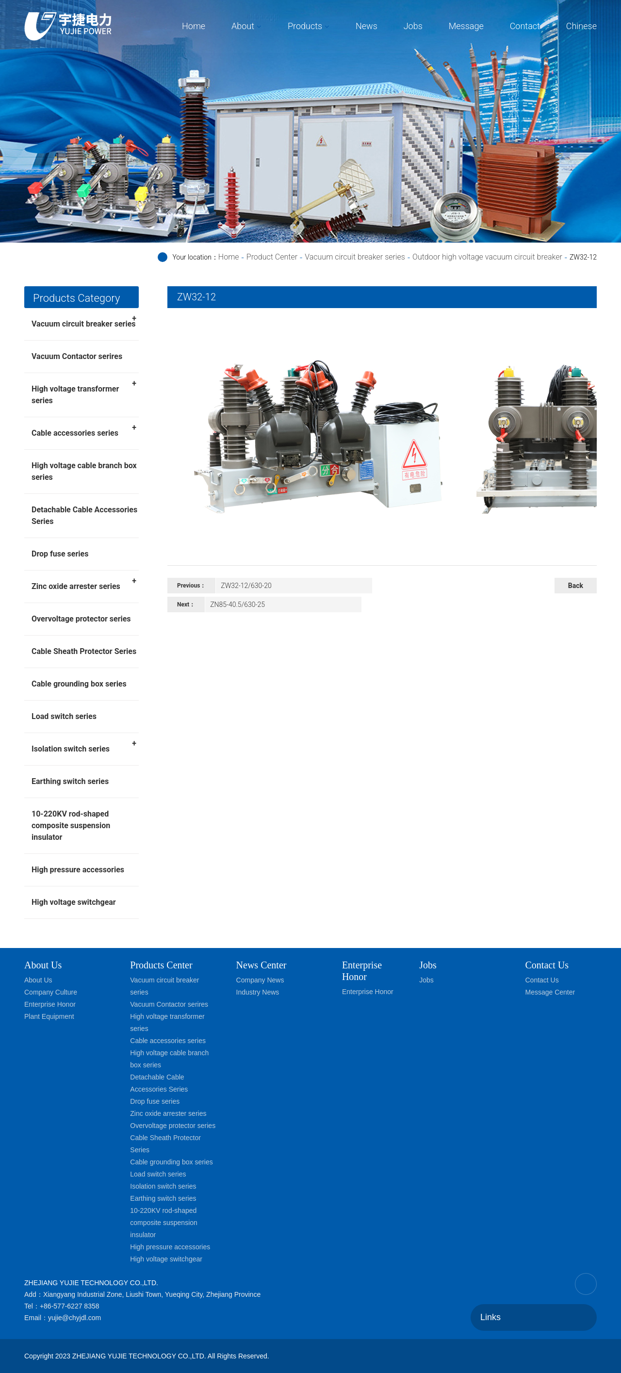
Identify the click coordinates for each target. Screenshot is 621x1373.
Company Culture (50, 992)
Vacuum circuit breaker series (355, 257)
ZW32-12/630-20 (246, 585)
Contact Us (541, 980)
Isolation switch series (84, 745)
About (242, 26)
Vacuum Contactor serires (77, 356)
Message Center (550, 992)
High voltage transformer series (84, 391)
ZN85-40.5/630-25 (237, 604)
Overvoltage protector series (81, 618)
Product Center (271, 257)
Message (466, 26)
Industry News (257, 992)
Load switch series (64, 716)
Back (575, 585)
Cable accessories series (84, 430)
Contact (525, 26)
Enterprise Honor (50, 1004)
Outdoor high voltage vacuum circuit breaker (487, 257)
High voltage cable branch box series (84, 471)
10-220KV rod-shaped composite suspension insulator (71, 825)
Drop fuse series (60, 553)
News (366, 26)
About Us (43, 965)
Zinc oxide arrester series (84, 583)
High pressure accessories (78, 869)
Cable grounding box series (79, 683)
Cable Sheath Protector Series (84, 651)
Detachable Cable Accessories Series (84, 515)
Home (193, 26)
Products (305, 26)
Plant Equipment (49, 1016)
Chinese (581, 26)
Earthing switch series (70, 781)
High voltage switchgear (74, 902)
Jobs (413, 26)
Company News (260, 980)
